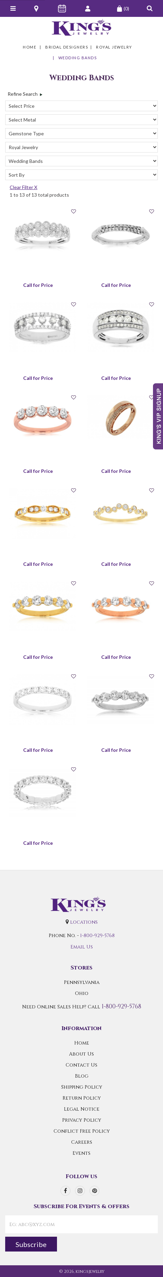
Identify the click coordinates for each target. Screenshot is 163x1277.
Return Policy (82, 1098)
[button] (150, 8)
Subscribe (31, 1244)
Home (29, 47)
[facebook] (65, 1191)
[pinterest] (94, 1191)
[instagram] (80, 1191)
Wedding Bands (77, 57)
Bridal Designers (66, 47)
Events (81, 1153)
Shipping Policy (81, 1087)
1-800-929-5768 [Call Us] (97, 935)
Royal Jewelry (114, 47)
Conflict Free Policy (82, 1131)
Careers (81, 1142)
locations (84, 922)
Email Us (81, 947)
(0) (122, 9)
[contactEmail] (81, 1224)
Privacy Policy (81, 1120)
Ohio (81, 993)
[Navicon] (13, 9)
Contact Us (81, 1065)
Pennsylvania (81, 982)
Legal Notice (81, 1109)
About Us (81, 1054)
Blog (81, 1076)
